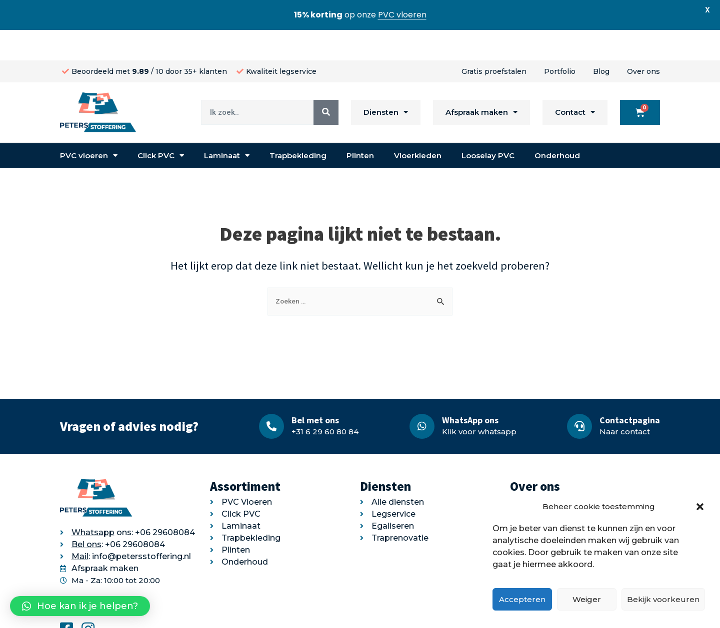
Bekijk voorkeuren (663, 599)
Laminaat (227, 125)
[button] (700, 507)
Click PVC (161, 125)
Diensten (386, 82)
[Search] (326, 81)
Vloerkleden (418, 125)
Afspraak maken (482, 82)
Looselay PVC (488, 125)
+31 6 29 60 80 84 (325, 401)
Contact (575, 82)
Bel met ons (315, 389)
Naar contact (625, 401)
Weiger (586, 599)
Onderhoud (557, 125)
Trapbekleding (298, 125)
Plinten (360, 125)
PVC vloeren (89, 125)
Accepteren (522, 599)
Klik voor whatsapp (479, 401)
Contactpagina (630, 389)
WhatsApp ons (470, 389)
